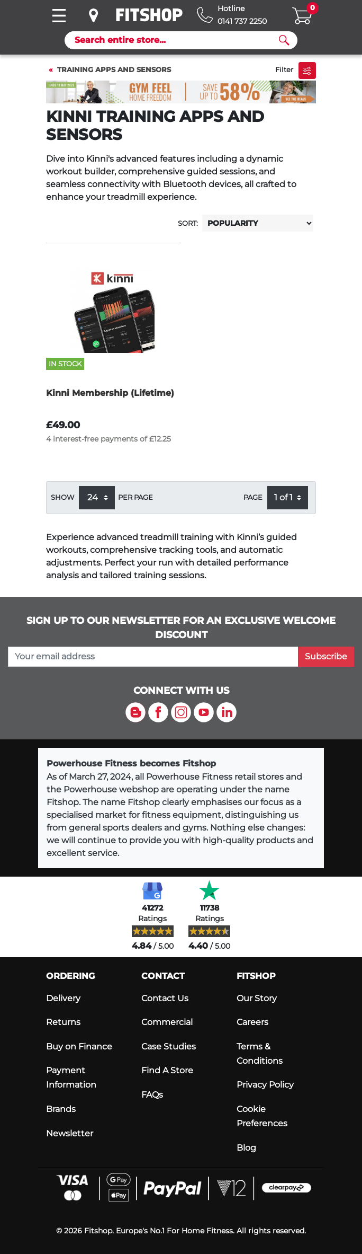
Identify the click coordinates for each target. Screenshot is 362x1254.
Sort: (188, 223)
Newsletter (69, 1133)
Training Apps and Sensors (114, 70)
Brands (61, 1109)
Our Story (257, 998)
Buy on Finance (79, 1046)
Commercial (167, 1022)
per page (135, 497)
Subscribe (326, 656)
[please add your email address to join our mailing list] (153, 657)
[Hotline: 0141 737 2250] (232, 15)
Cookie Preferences (262, 1116)
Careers (252, 1022)
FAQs (152, 1095)
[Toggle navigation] (59, 16)
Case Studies (168, 1046)
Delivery (63, 998)
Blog (246, 1148)
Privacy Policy (265, 1085)
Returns (63, 1022)
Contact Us (164, 998)
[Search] (177, 40)
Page (253, 497)
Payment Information (71, 1077)
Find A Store (167, 1070)
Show (62, 497)
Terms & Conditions (260, 1053)
